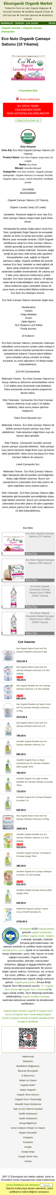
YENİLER (19, 23)
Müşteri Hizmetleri (28, 1132)
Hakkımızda (28, 1056)
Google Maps (28, 1151)
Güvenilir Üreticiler (12, 11)
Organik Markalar (39, 1018)
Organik (50, 936)
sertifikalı (24, 936)
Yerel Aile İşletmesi (29, 15)
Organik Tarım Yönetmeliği (35, 989)
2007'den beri (9, 15)
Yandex (28, 1161)
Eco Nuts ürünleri (25, 171)
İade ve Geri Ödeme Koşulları (28, 1109)
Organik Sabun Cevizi (14, 179)
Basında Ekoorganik (28, 1070)
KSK (52, 1018)
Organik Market (46, 928)
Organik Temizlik (10, 28)
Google (28, 1147)
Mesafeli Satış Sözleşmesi (28, 1104)
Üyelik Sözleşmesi (28, 1118)
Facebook (28, 1142)
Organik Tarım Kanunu (28, 1094)
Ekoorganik (25, 928)
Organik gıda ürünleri (24, 982)
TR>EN (51, 23)
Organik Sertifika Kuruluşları (36, 996)
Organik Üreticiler (20, 1018)
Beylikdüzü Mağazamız (27, 1066)
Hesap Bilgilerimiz (28, 1123)
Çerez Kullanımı (19, 1128)
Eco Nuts (32, 164)
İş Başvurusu (28, 1075)
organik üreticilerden (42, 932)
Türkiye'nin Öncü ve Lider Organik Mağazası (27, 8)
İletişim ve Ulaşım (28, 1080)
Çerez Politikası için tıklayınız (23, 1185)
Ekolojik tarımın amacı (14, 950)
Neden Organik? (28, 1011)
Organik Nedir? (10, 1011)
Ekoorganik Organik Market (28, 3)
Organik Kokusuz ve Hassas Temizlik (34, 175)
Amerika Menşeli (32, 168)
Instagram (28, 1137)
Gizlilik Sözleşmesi (28, 1113)
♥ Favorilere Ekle (28, 90)
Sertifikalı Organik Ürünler (37, 11)
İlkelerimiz (28, 1061)
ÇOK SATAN (32, 23)
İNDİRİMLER (7, 23)
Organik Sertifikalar (28, 1021)
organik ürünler (37, 936)
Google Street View (28, 1156)
